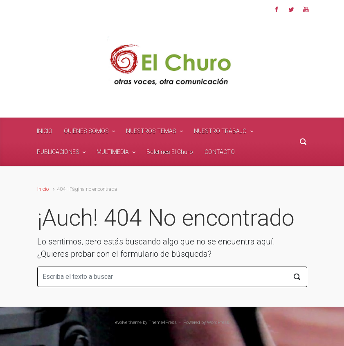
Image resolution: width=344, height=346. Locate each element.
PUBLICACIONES (58, 152)
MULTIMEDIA (113, 152)
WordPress (218, 322)
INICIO (44, 131)
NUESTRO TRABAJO (220, 131)
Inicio (43, 189)
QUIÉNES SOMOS (86, 131)
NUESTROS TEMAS (151, 131)
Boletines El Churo (169, 152)
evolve (121, 322)
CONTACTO (220, 152)
